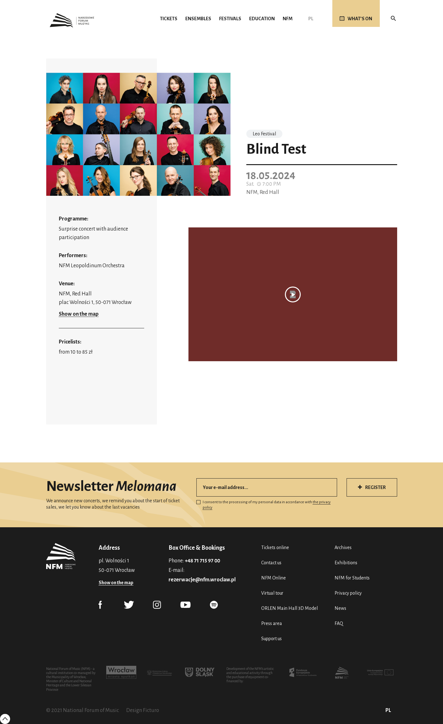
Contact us (271, 562)
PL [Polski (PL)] (310, 18)
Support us (271, 638)
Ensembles (198, 18)
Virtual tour (272, 593)
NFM (287, 18)
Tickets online (275, 547)
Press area (271, 623)
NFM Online (273, 577)
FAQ (339, 623)
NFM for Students (352, 577)
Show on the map (79, 314)
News (340, 608)
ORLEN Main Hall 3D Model (289, 608)
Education (262, 18)
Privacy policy (348, 593)
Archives (343, 547)
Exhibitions (346, 562)
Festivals (230, 18)
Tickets (168, 18)
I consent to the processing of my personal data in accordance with (263, 505)
